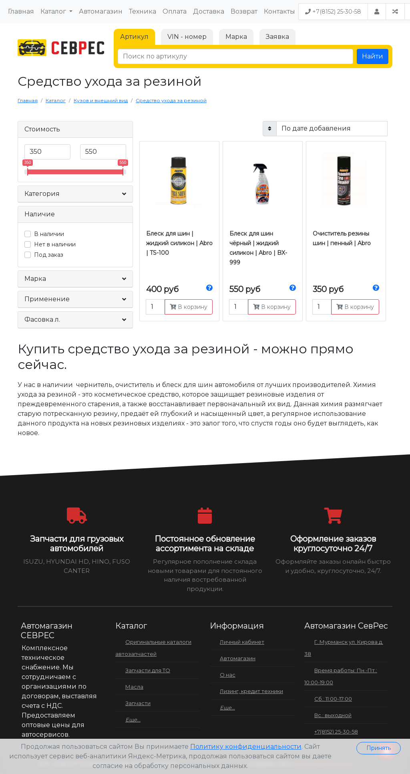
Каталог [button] (54, 11)
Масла (134, 686)
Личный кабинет (242, 642)
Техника (142, 11)
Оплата (175, 11)
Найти (372, 56)
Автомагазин (101, 11)
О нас (227, 674)
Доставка (208, 11)
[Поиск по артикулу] (235, 56)
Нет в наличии (55, 244)
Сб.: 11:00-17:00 (333, 698)
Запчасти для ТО (147, 670)
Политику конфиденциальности (245, 746)
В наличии (49, 234)
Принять (378, 748)
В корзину (188, 306)
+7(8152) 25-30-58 (333, 11)
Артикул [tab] (134, 36)
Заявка (277, 36)
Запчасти (138, 703)
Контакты (279, 11)
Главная (21, 11)
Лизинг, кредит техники (251, 691)
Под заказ (48, 254)
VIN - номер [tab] (187, 36)
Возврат (244, 11)
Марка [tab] (236, 36)
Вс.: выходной (333, 715)
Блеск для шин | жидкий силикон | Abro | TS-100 (179, 243)
